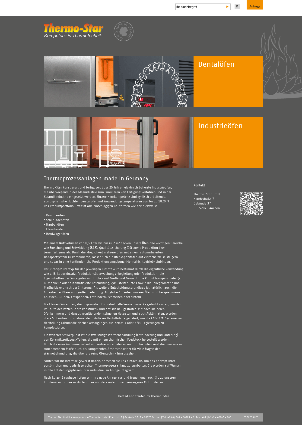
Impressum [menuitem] (250, 417)
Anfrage (254, 6)
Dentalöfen (216, 64)
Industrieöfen (220, 126)
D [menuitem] (237, 6)
